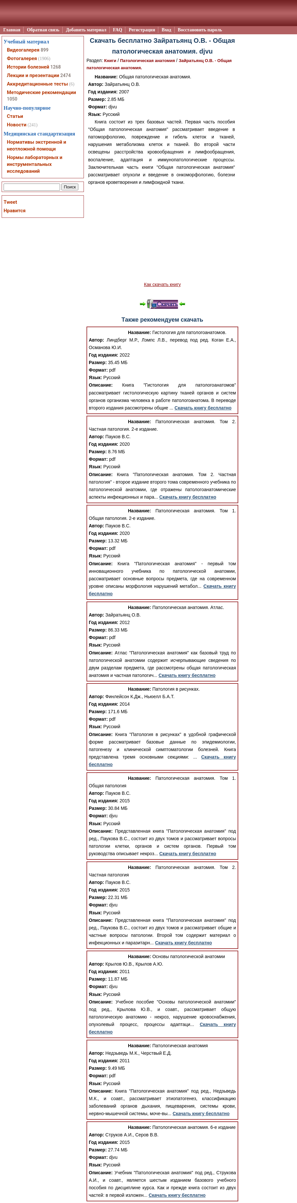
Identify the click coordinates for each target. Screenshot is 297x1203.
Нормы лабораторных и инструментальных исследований (34, 164)
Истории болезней (28, 67)
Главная (11, 29)
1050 (12, 99)
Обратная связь (43, 29)
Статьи (15, 116)
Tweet (10, 202)
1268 (55, 67)
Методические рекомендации (41, 92)
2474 (65, 75)
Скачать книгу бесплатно (203, 407)
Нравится (14, 211)
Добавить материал (86, 29)
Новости (16, 125)
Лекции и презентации (33, 75)
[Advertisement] (162, 233)
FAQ (117, 29)
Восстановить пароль (200, 29)
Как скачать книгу (162, 284)
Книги (110, 60)
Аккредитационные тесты (37, 84)
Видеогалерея (23, 50)
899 (44, 50)
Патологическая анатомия (147, 60)
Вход (166, 29)
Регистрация (142, 29)
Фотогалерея (22, 58)
